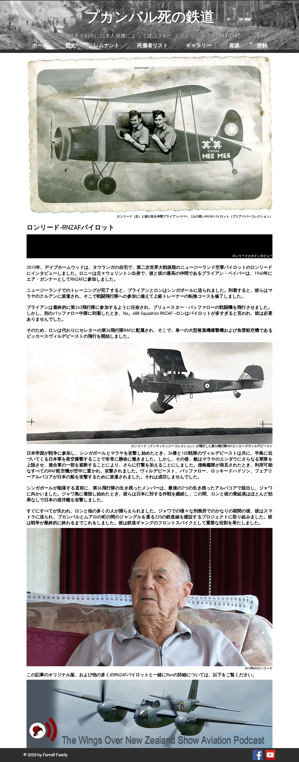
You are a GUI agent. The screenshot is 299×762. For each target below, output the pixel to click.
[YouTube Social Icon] (270, 755)
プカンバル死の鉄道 (149, 16)
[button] (71, 45)
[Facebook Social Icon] (258, 755)
